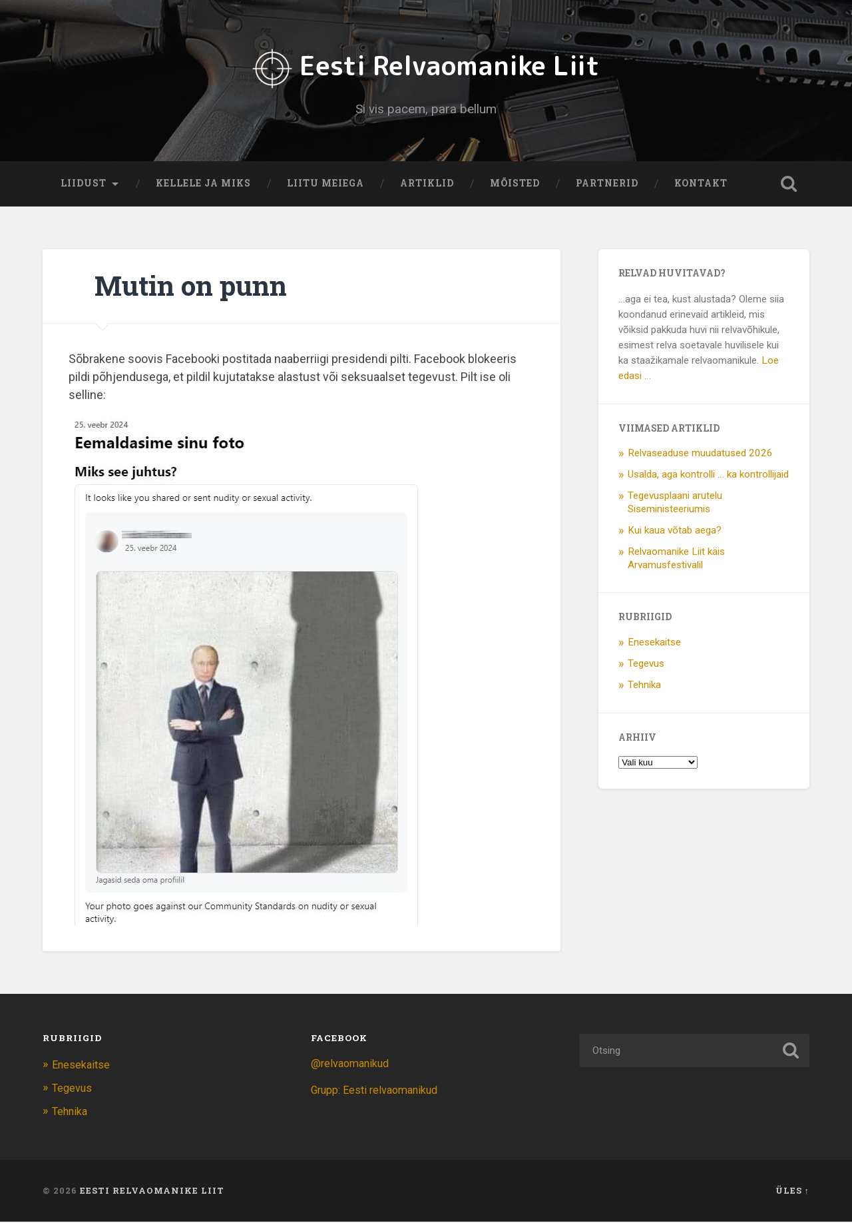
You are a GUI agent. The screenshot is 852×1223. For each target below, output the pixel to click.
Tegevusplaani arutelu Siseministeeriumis (675, 505)
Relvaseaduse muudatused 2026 (700, 456)
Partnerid (607, 187)
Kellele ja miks (203, 187)
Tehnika (644, 688)
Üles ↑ (792, 1191)
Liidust (83, 187)
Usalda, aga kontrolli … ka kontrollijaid (708, 478)
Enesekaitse (654, 645)
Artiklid (427, 187)
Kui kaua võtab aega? (675, 533)
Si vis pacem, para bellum (426, 110)
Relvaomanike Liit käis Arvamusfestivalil (676, 561)
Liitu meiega (325, 187)
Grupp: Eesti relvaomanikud (379, 1093)
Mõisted (515, 187)
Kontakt (701, 187)
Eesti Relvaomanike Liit (426, 67)
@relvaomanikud (352, 1066)
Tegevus (646, 667)
